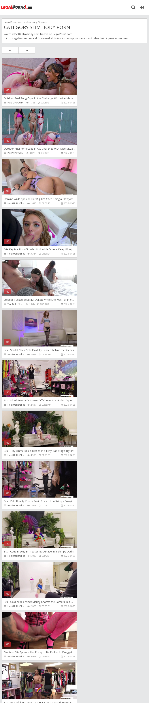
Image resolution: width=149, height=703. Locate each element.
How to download (53, 682)
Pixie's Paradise (15, 102)
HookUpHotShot (16, 153)
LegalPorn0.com (22, 38)
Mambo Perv (86, 455)
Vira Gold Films (15, 203)
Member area (27, 682)
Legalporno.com (14, 7)
